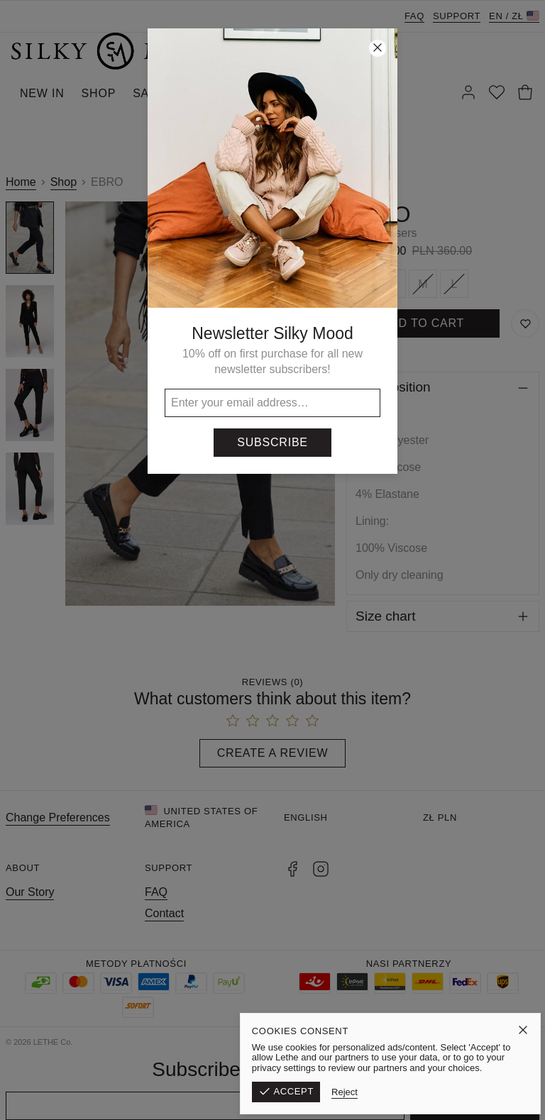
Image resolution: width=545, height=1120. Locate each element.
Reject (431, 1092)
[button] (272, 560)
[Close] (377, 48)
